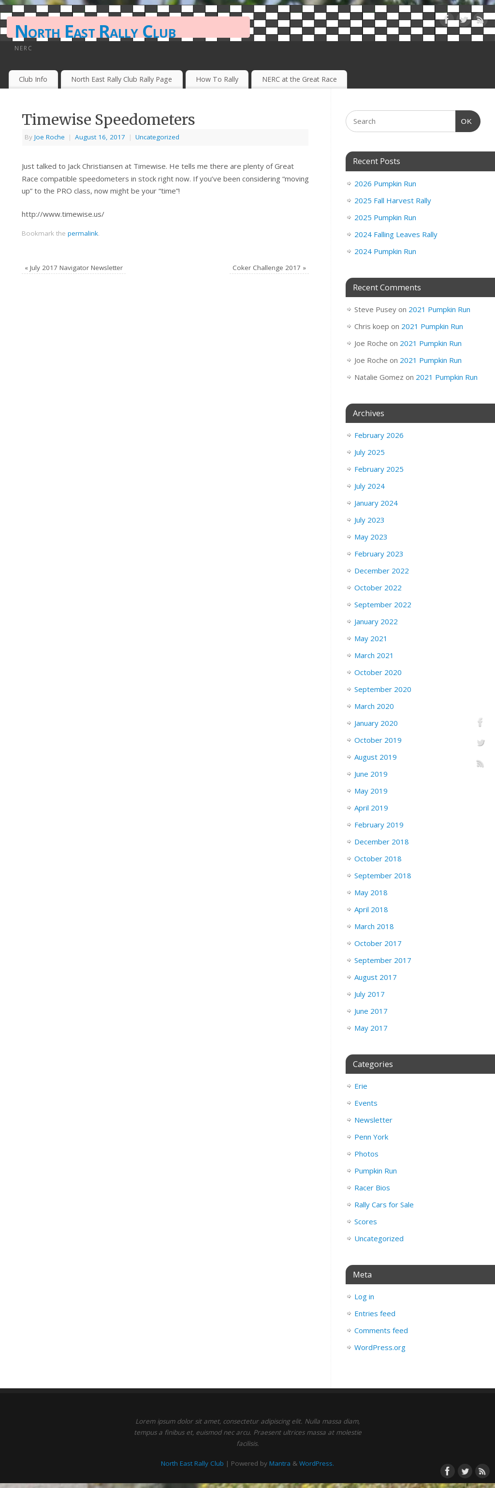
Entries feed (374, 1313)
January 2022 (376, 621)
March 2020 (374, 706)
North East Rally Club (95, 31)
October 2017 (378, 943)
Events (366, 1103)
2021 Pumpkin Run (439, 309)
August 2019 (375, 757)
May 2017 (371, 1028)
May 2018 (371, 892)
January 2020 (376, 723)
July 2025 (369, 452)
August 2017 (375, 977)
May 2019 (371, 791)
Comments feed (381, 1330)
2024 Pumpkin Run (385, 251)
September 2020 (382, 689)
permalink (83, 233)
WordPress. (316, 1463)
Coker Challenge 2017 (269, 267)
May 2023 (371, 536)
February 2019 (379, 824)
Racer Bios (372, 1187)
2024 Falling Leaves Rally (395, 234)
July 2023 (369, 520)
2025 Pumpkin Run (385, 217)
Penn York (371, 1137)
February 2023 (379, 553)
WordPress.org (380, 1347)
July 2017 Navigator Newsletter (74, 267)
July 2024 (369, 486)
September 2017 (382, 960)
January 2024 (376, 503)
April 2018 (371, 909)
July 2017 (369, 994)
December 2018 (381, 841)
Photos (366, 1153)
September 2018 (382, 875)
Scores (365, 1221)
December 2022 (381, 570)
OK (464, 120)
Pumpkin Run (375, 1170)
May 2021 (371, 638)
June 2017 (371, 1011)
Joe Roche (49, 137)
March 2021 (374, 655)
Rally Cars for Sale (384, 1204)
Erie (360, 1086)
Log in (364, 1296)
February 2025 (379, 469)
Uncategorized (157, 137)
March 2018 (374, 926)
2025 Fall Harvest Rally (392, 200)
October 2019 (378, 740)
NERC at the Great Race (299, 79)
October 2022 (378, 587)
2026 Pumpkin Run (385, 183)
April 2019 (371, 807)
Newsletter (373, 1120)
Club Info (33, 79)
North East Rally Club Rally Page (121, 79)
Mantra (280, 1463)
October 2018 (378, 858)
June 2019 (371, 774)
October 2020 (378, 672)
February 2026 (379, 435)
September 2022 (382, 604)
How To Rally (217, 79)
